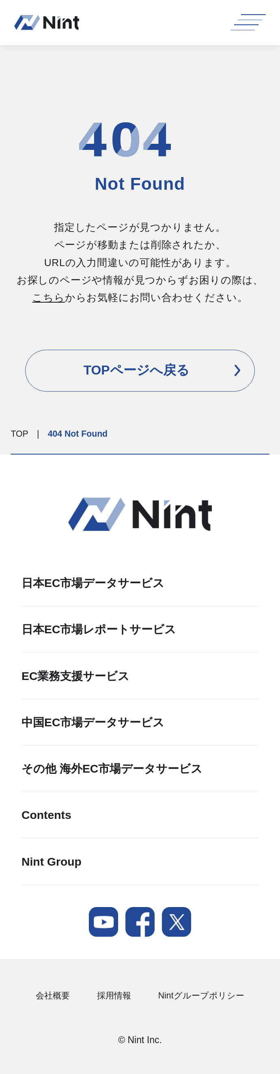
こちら (48, 297)
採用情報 (114, 995)
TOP (19, 433)
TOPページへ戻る (162, 370)
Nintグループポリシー (201, 995)
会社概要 (53, 995)
